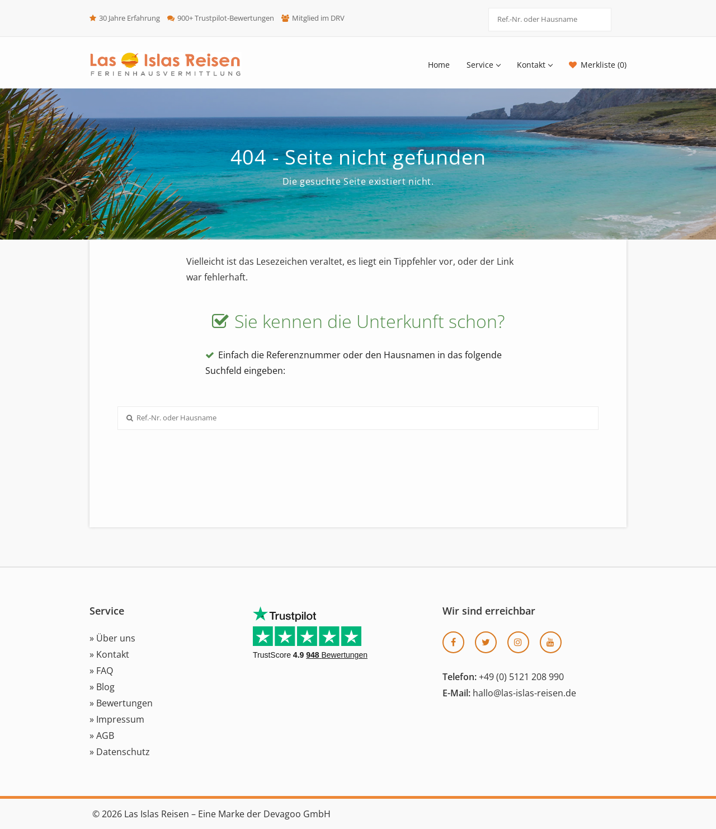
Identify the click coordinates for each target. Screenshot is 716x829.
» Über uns (112, 638)
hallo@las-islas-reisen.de (524, 693)
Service (483, 64)
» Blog (102, 687)
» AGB (102, 735)
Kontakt (534, 64)
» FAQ (101, 670)
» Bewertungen (121, 703)
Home (439, 64)
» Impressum (117, 719)
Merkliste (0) (603, 64)
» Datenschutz (120, 752)
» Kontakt (109, 654)
